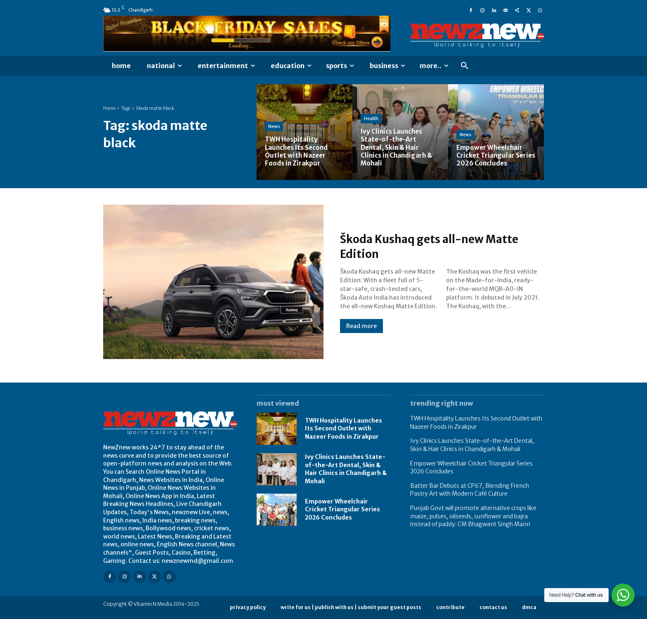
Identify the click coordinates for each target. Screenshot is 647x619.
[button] (465, 66)
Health (371, 118)
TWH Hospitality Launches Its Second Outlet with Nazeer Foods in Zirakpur (343, 428)
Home (109, 108)
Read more (361, 326)
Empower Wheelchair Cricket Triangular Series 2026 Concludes (342, 509)
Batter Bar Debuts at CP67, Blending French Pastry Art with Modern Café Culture (469, 490)
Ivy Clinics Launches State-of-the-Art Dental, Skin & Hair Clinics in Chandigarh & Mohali (346, 469)
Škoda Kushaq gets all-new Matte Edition (441, 246)
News (274, 126)
